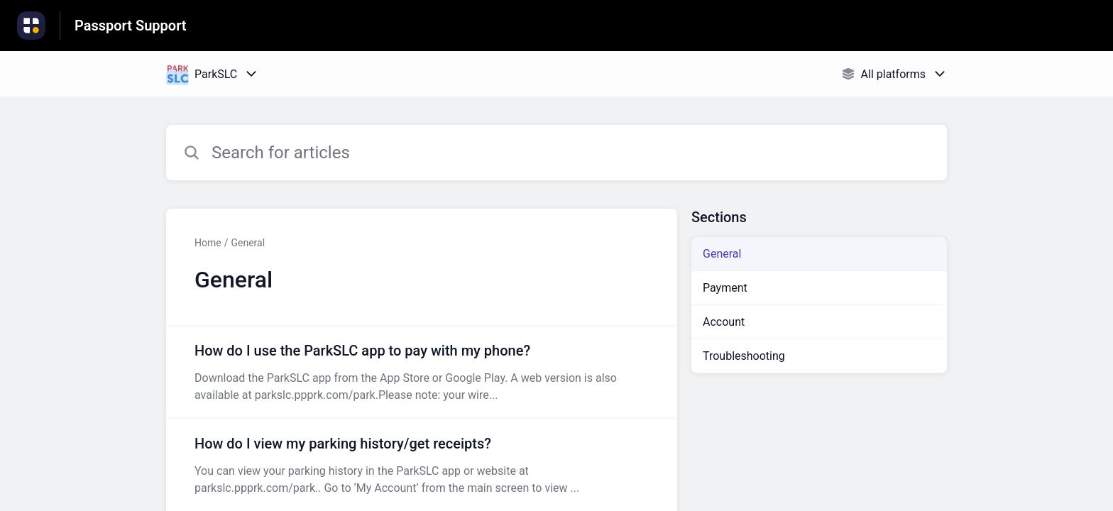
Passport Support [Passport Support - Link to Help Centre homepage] (131, 25)
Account (724, 322)
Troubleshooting (744, 356)
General (248, 242)
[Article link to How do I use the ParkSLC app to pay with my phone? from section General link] (421, 372)
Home (207, 242)
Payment (725, 288)
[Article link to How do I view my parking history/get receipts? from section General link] (421, 465)
